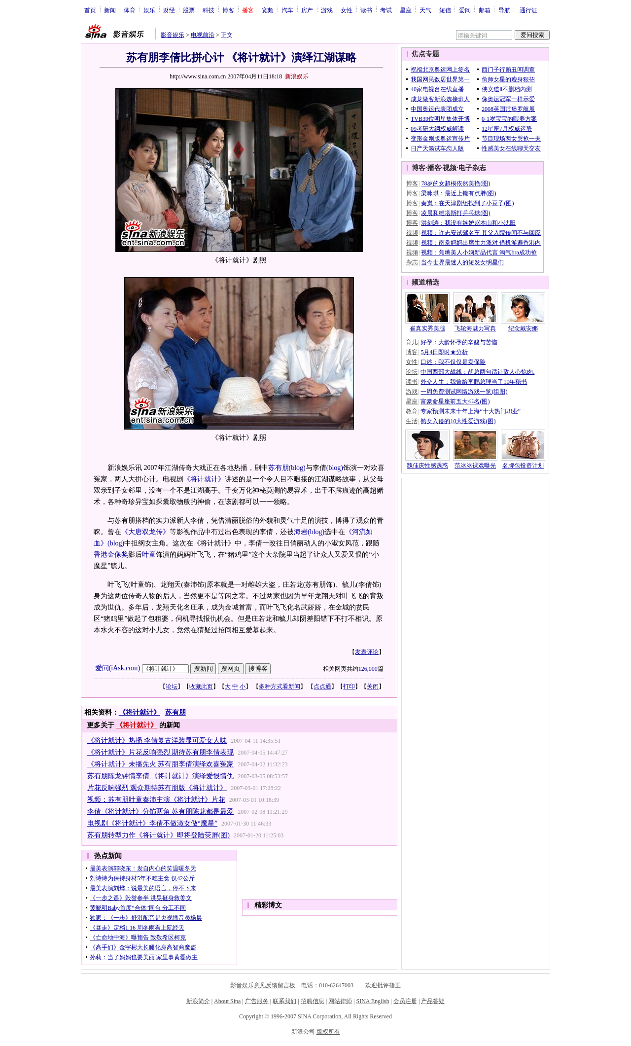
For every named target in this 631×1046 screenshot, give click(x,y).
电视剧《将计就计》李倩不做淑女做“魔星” (152, 823)
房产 (307, 10)
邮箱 (485, 10)
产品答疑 (433, 1001)
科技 (208, 10)
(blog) (297, 467)
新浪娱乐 (297, 76)
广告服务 (257, 1001)
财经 (169, 10)
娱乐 (149, 10)
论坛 (171, 686)
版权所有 (328, 1031)
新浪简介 (198, 1001)
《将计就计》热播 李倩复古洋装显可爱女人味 (157, 740)
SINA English (372, 1001)
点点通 (322, 686)
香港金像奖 (111, 554)
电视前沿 (202, 35)
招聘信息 (312, 1001)
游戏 (327, 10)
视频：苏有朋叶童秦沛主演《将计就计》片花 (156, 799)
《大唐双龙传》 (145, 532)
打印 (349, 686)
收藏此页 (201, 686)
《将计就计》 (204, 479)
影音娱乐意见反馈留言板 (262, 985)
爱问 (465, 10)
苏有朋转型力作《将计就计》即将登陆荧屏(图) (158, 835)
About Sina (227, 1001)
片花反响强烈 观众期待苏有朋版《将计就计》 (157, 788)
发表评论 (367, 652)
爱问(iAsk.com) (117, 668)
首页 (90, 10)
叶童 (149, 554)
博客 (228, 10)
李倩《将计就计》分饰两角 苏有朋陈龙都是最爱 (160, 811)
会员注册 (405, 1001)
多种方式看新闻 (279, 686)
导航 (504, 10)
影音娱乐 (172, 35)
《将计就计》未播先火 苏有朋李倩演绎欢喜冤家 (160, 764)
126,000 (368, 668)
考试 (386, 10)
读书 (366, 10)
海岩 (301, 532)
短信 (445, 10)
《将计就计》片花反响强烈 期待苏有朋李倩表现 (160, 752)
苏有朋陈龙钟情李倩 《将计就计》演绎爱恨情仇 (160, 776)
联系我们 (284, 1001)
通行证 (528, 10)
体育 (130, 10)
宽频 (268, 10)
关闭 (373, 686)
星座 (406, 10)
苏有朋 (278, 467)
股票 (189, 10)
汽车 (287, 10)
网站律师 (340, 1001)
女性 (346, 10)
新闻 (110, 10)
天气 (425, 10)
